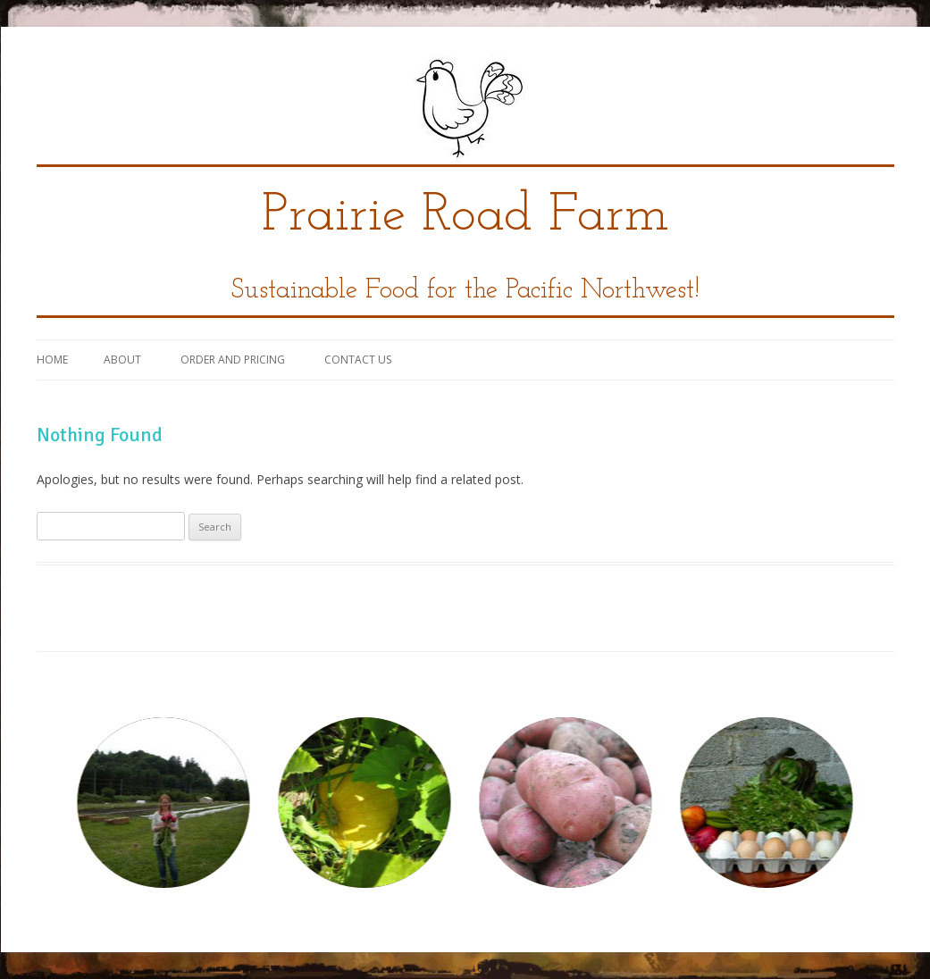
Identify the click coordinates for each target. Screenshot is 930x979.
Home (52, 359)
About (122, 359)
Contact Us (357, 359)
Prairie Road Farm (465, 216)
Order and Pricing (232, 359)
